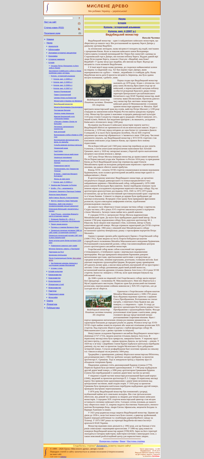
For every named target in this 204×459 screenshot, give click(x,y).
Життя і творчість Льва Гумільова (64, 214)
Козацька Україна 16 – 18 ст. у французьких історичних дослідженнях (64, 234)
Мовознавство (55, 307)
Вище (122, 441)
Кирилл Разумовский (62, 97)
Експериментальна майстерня (66, 164)
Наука (49, 44)
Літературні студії (56, 304)
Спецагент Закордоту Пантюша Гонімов (65, 204)
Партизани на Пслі (56, 268)
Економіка (53, 58)
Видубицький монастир (63, 110)
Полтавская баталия (62, 117)
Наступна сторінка (136, 441)
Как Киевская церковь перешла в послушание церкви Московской (63, 281)
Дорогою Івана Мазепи (58, 207)
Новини (50, 40)
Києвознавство (55, 293)
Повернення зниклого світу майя (64, 261)
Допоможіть (102, 446)
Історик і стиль (57, 285)
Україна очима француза (64, 120)
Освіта (50, 322)
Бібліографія (54, 51)
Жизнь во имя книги (62, 190)
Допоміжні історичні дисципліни (62, 55)
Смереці (63, 457)
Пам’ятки (52, 311)
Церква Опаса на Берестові (65, 103)
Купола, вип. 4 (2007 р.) (62, 93)
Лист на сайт (50, 22)
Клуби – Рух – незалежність (62, 200)
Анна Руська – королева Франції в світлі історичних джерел (63, 229)
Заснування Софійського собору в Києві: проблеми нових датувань (65, 75)
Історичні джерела (57, 62)
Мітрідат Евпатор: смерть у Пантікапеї (64, 265)
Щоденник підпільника (58, 271)
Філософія (53, 318)
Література (52, 326)
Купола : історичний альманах (63, 80)
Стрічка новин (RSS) (54, 28)
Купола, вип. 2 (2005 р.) (62, 87)
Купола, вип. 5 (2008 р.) (62, 193)
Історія (51, 66)
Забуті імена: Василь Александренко (63, 210)
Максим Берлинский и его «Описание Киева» (64, 125)
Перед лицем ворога (59, 238)
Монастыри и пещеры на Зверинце (68, 107)
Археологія (53, 47)
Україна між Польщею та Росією (64, 197)
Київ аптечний (59, 140)
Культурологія (55, 300)
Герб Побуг (58, 161)
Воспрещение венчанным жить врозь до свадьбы (66, 149)
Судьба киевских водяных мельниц (68, 154)
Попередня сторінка (108, 441)
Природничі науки (56, 314)
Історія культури (56, 289)
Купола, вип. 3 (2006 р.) (62, 90)
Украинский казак (61, 157)
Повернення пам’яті (62, 176)
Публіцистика (53, 330)
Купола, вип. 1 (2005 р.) (62, 83)
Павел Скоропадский (62, 100)
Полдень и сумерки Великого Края (65, 242)
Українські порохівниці (63, 167)
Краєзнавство (55, 296)
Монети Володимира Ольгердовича (68, 114)
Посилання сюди (52, 33)
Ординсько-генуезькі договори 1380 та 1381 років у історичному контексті (65, 246)
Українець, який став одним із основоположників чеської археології (63, 218)
